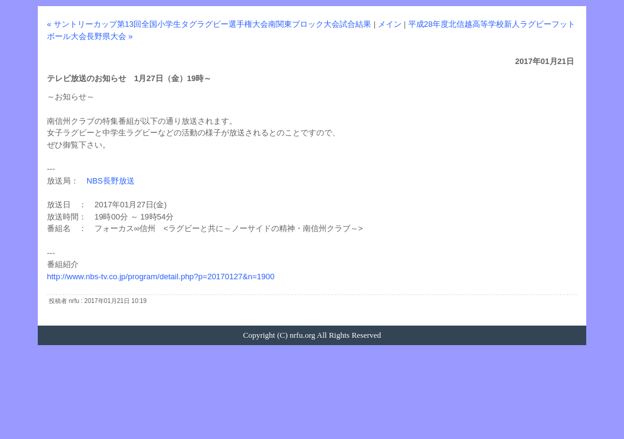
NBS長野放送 (111, 180)
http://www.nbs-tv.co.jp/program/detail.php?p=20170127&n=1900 (160, 276)
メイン (390, 24)
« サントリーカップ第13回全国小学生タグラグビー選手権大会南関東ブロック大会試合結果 (209, 24)
